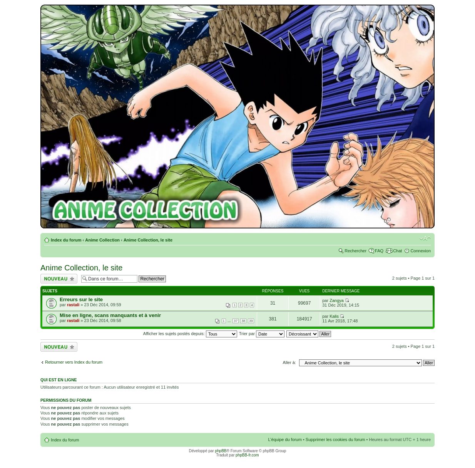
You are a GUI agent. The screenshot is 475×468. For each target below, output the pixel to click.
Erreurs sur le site (81, 299)
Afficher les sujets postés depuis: (190, 333)
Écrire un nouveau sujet (58, 278)
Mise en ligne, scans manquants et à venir (110, 315)
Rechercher (355, 250)
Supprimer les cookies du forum (335, 439)
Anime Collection (102, 240)
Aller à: (289, 362)
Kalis (334, 316)
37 (235, 321)
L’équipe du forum (284, 439)
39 (251, 321)
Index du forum (66, 240)
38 (243, 321)
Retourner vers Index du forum (73, 362)
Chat (397, 250)
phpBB (220, 451)
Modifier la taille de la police (425, 238)
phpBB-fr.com (247, 455)
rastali (73, 304)
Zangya (336, 300)
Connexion (420, 250)
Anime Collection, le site (148, 240)
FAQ (379, 250)
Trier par (261, 333)
